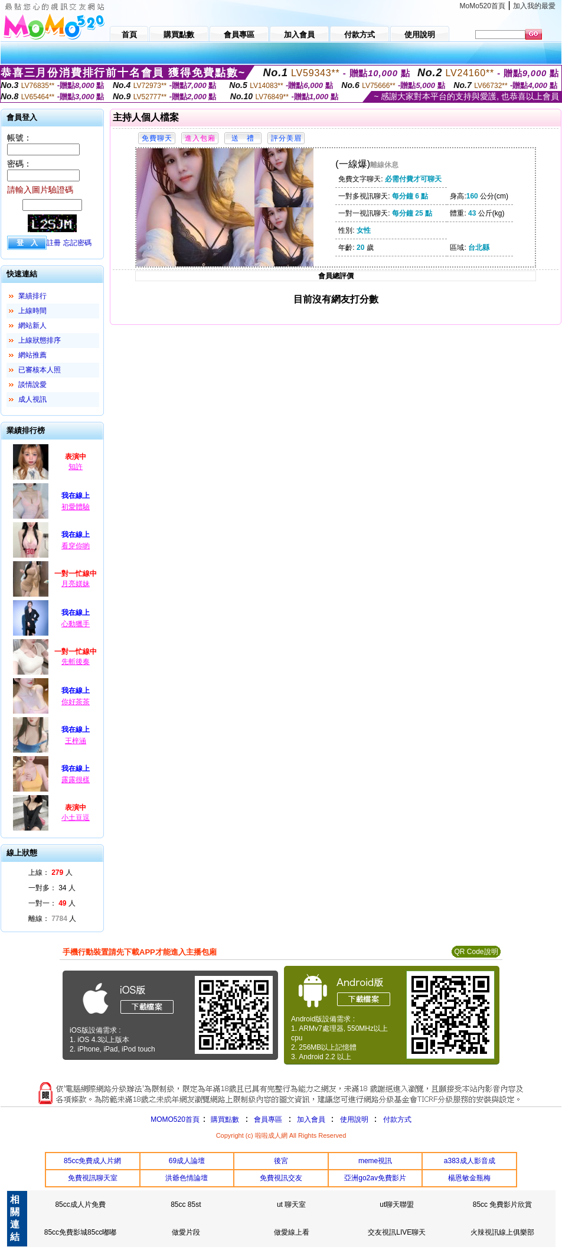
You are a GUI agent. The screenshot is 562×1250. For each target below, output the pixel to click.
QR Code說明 (476, 952)
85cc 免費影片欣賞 (502, 1204)
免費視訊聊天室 (92, 1178)
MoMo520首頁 (482, 6)
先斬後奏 (75, 661)
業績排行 (32, 296)
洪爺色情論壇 (186, 1178)
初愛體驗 (75, 507)
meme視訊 (375, 1161)
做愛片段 (186, 1232)
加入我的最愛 (534, 6)
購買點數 (224, 1119)
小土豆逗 (75, 817)
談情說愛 (32, 384)
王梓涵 (75, 741)
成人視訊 (32, 399)
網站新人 (32, 325)
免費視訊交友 (281, 1178)
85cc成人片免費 (80, 1204)
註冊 (54, 243)
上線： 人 (50, 872)
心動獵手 (75, 624)
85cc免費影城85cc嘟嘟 (80, 1232)
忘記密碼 (77, 243)
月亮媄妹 (75, 584)
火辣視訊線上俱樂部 (502, 1232)
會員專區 (268, 1119)
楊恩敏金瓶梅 (469, 1178)
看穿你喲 (75, 546)
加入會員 (311, 1119)
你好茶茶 (75, 702)
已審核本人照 (39, 370)
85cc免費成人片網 (92, 1161)
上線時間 (32, 311)
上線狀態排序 (39, 340)
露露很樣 (75, 780)
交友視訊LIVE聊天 (397, 1232)
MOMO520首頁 (175, 1119)
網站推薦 (32, 355)
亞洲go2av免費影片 (375, 1178)
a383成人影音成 (469, 1161)
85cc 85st (186, 1204)
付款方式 (397, 1119)
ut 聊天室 (291, 1204)
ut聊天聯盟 (397, 1204)
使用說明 (354, 1119)
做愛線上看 (291, 1232)
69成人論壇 (187, 1161)
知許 (75, 467)
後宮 (281, 1161)
